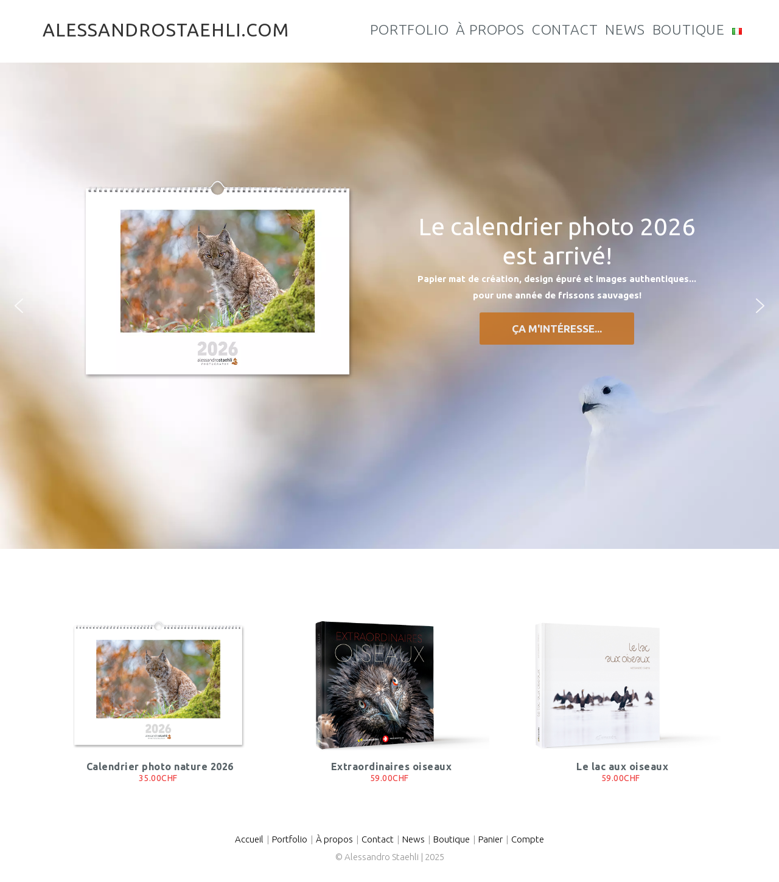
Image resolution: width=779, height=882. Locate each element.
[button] (19, 305)
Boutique (451, 839)
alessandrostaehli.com (166, 29)
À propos (334, 839)
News (413, 839)
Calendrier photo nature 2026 (160, 766)
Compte (527, 839)
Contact (378, 839)
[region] (389, 306)
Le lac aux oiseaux (622, 766)
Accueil (249, 839)
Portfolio (289, 839)
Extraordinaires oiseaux (391, 766)
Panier (490, 839)
